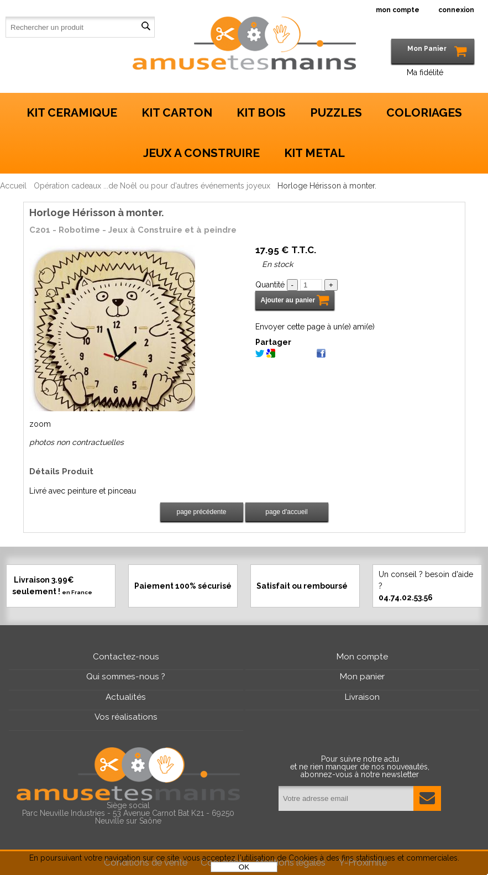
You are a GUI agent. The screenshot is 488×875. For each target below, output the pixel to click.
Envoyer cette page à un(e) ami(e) (315, 326)
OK (244, 867)
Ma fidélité (425, 72)
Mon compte (362, 657)
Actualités (126, 697)
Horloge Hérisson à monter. (96, 212)
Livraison (362, 697)
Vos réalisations (126, 717)
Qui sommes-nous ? (125, 677)
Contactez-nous (126, 657)
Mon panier (362, 677)
